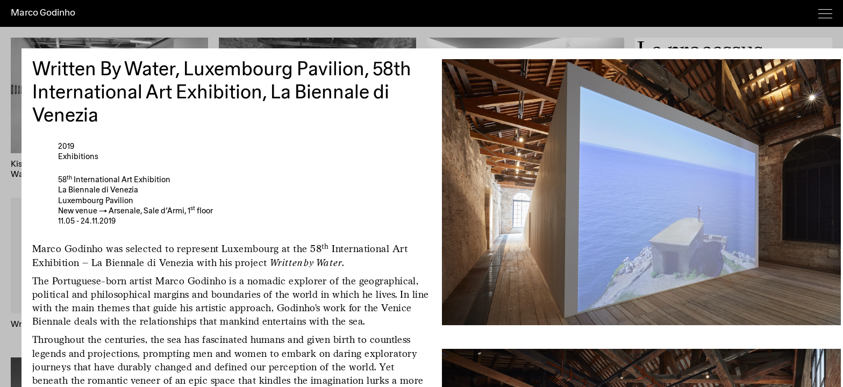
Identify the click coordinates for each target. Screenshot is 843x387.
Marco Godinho (43, 13)
